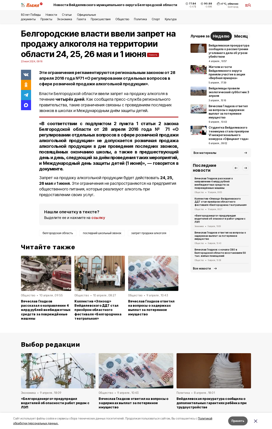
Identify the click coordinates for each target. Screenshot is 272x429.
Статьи (67, 14)
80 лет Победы (31, 14)
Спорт (156, 19)
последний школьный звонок (102, 233)
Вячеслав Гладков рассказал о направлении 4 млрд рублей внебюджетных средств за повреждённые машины (46, 309)
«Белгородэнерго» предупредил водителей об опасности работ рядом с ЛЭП (220, 219)
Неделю (221, 36)
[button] (236, 168)
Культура (171, 19)
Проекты (46, 19)
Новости (51, 14)
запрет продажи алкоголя (148, 233)
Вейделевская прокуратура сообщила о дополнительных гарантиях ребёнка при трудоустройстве (212, 403)
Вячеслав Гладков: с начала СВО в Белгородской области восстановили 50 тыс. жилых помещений (220, 253)
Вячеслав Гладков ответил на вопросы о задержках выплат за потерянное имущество (151, 307)
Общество (122, 19)
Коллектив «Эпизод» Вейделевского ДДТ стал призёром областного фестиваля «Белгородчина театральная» (97, 309)
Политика (140, 19)
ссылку (98, 218)
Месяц (241, 36)
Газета (81, 19)
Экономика (64, 19)
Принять (237, 421)
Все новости (202, 268)
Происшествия (101, 19)
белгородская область (58, 233)
